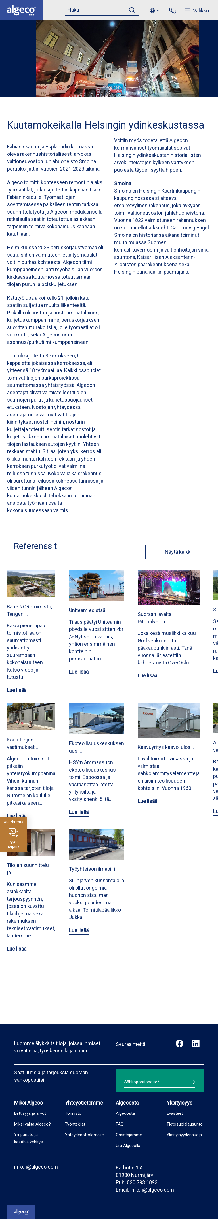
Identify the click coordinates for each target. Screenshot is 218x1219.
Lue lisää (16, 690)
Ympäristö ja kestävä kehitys (28, 1138)
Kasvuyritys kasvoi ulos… (166, 747)
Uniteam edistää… (89, 610)
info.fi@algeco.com (36, 1167)
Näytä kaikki (175, 552)
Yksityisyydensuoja (184, 1134)
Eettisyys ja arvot (30, 1113)
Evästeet (175, 1113)
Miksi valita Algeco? (32, 1124)
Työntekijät (75, 1124)
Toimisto (73, 1113)
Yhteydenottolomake (84, 1134)
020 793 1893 (142, 1182)
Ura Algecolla (128, 1145)
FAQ (119, 1124)
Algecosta (125, 1113)
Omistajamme (129, 1134)
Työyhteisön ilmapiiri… (94, 869)
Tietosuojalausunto (185, 1124)
